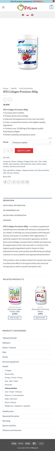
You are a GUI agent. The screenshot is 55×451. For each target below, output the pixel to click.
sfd (8, 173)
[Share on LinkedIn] (27, 182)
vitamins (16, 173)
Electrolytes (9, 374)
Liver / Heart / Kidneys (13, 392)
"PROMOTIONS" (9, 338)
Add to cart (24, 151)
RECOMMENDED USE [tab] (11, 210)
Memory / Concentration (14, 395)
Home (5, 88)
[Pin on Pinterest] (23, 182)
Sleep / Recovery (11, 399)
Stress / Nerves (10, 402)
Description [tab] (8, 200)
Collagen (20, 161)
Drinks (14, 161)
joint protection (43, 170)
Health (14, 88)
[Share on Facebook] (10, 182)
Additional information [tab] (14, 205)
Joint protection (26, 88)
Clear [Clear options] (50, 138)
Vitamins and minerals (17, 166)
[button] (3, 7)
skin (11, 173)
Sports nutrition (9, 425)
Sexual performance (10, 416)
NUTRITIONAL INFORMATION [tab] (14, 215)
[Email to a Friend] (19, 182)
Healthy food (7, 411)
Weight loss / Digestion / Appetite (17, 406)
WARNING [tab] (7, 220)
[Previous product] (10, 100)
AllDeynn (6, 343)
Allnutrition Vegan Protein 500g (15, 310)
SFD (9, 177)
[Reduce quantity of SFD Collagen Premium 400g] (4, 150)
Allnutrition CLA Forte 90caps (40, 310)
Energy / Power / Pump (13, 377)
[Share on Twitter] (14, 182)
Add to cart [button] (40, 317)
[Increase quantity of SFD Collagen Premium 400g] (11, 150)
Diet (4, 352)
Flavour (5, 142)
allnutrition (11, 170)
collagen (18, 170)
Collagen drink (29, 161)
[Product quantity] (8, 150)
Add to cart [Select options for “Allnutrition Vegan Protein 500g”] (14, 317)
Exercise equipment (10, 361)
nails (4, 173)
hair (36, 170)
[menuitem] (23, 14)
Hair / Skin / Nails (41, 161)
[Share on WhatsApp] (5, 182)
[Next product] (5, 100)
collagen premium (28, 170)
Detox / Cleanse (9, 347)
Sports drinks (36, 164)
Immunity (8, 385)
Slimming (6, 421)
